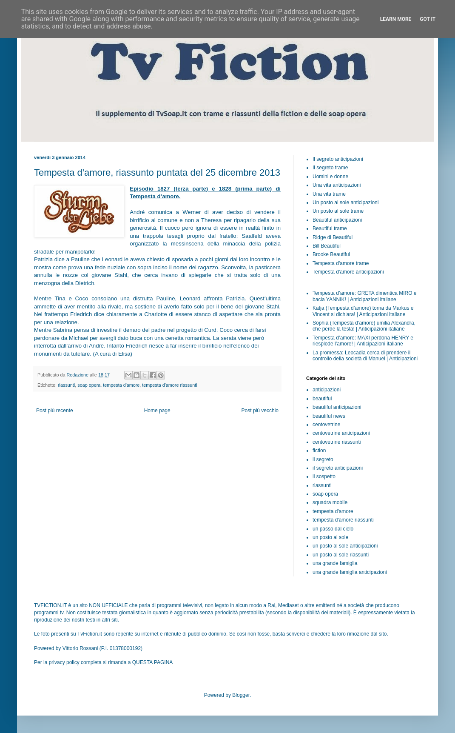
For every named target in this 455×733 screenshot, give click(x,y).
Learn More (396, 19)
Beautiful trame (330, 228)
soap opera (88, 385)
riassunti (66, 385)
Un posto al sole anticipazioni (345, 202)
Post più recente (54, 411)
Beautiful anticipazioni (337, 220)
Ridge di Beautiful (333, 237)
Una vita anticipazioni (337, 185)
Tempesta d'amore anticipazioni (348, 272)
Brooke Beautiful (331, 254)
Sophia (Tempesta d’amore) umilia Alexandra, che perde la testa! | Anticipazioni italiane (364, 326)
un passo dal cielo (333, 529)
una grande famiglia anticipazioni (350, 572)
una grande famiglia (335, 563)
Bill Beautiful (327, 246)
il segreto (323, 459)
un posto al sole (330, 537)
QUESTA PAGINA (152, 662)
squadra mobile (330, 502)
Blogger (241, 695)
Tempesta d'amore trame (341, 263)
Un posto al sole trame (338, 211)
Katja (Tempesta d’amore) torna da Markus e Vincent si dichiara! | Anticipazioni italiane (363, 311)
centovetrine (326, 425)
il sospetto (324, 476)
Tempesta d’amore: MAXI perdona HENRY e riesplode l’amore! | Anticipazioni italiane (363, 341)
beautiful (322, 399)
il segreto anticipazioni (338, 468)
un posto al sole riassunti (341, 555)
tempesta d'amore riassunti (169, 385)
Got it (427, 19)
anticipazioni (327, 390)
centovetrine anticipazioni (341, 433)
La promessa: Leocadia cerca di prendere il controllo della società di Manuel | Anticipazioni (365, 356)
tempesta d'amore (121, 385)
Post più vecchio (260, 411)
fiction (319, 450)
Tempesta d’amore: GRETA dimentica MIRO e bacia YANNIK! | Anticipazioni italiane (365, 296)
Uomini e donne (330, 177)
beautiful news (329, 416)
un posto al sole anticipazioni (345, 546)
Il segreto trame (330, 168)
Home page (157, 411)
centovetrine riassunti (337, 442)
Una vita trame (329, 194)
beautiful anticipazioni (337, 407)
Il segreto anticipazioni (338, 159)
